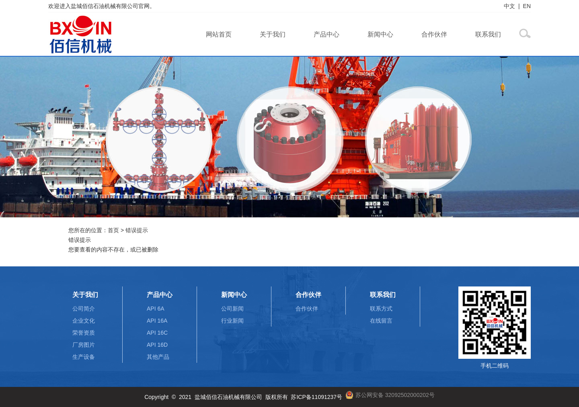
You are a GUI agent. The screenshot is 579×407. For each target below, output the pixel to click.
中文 (509, 6)
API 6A (155, 308)
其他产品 (158, 357)
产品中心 (326, 34)
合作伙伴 (434, 34)
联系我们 (488, 34)
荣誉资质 (83, 332)
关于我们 (272, 34)
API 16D (157, 345)
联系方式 (381, 308)
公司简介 (83, 308)
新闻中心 (380, 34)
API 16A (157, 320)
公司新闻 (232, 308)
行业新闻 (232, 320)
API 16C (157, 332)
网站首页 (219, 34)
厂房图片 (83, 345)
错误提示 (136, 230)
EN (527, 6)
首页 (113, 230)
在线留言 (381, 320)
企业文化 (83, 320)
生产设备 (83, 357)
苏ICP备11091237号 (316, 397)
